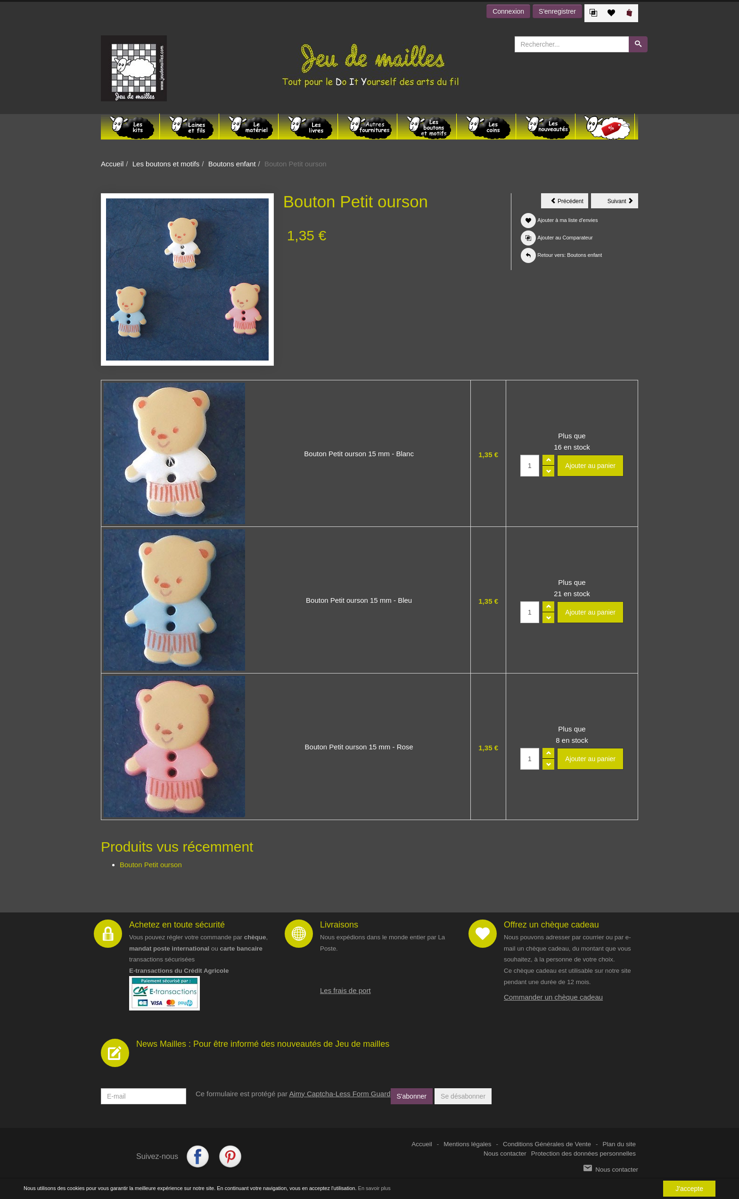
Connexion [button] (508, 11)
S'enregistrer (557, 11)
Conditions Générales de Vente (547, 1144)
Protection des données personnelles (583, 1153)
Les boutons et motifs (166, 164)
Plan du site (619, 1144)
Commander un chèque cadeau (553, 997)
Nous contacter (505, 1153)
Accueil (112, 164)
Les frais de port (345, 990)
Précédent (569, 202)
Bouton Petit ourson (151, 865)
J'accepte (689, 1188)
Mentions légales (467, 1144)
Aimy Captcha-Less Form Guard (339, 1094)
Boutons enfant (232, 164)
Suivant (623, 202)
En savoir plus (374, 1188)
